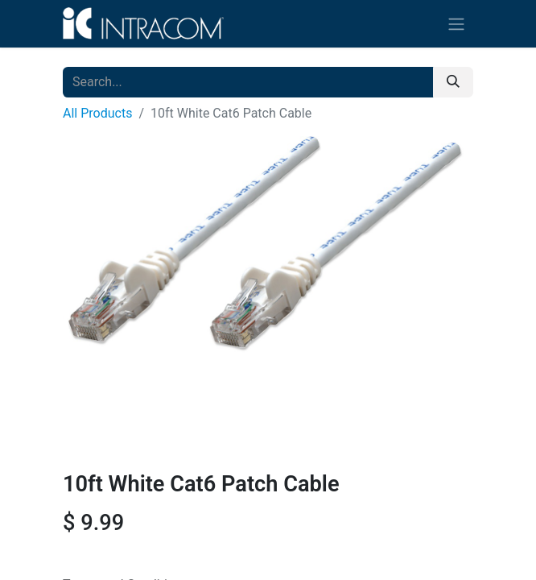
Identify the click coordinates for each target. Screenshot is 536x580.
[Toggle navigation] (456, 23)
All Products (97, 113)
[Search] (453, 82)
